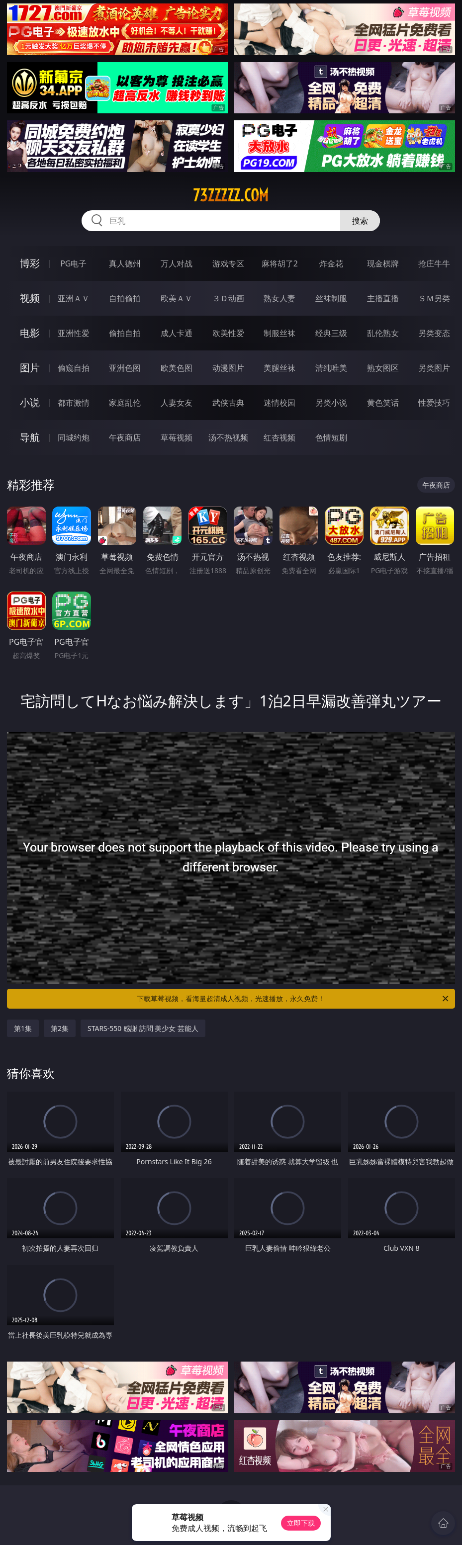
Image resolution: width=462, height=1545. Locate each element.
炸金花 (331, 263)
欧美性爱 (228, 333)
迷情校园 (279, 402)
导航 (30, 437)
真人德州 (125, 263)
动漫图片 (228, 367)
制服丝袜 (279, 333)
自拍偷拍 (125, 298)
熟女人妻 (279, 298)
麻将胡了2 (280, 263)
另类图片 (434, 367)
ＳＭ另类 (434, 298)
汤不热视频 (228, 437)
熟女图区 (383, 367)
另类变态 (434, 333)
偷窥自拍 (74, 367)
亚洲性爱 (74, 333)
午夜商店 (125, 437)
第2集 (60, 1028)
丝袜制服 (331, 298)
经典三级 (331, 333)
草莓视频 (176, 437)
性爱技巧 (434, 402)
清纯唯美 (331, 367)
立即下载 (301, 1523)
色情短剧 (331, 437)
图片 (30, 367)
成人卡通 (176, 333)
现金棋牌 (383, 263)
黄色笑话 (383, 402)
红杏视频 (279, 437)
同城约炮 (74, 437)
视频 (30, 298)
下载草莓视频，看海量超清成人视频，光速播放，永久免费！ (293, 999)
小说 (30, 402)
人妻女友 (176, 402)
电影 (30, 333)
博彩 (30, 263)
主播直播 (383, 298)
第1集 (23, 1028)
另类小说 (331, 402)
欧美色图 (176, 367)
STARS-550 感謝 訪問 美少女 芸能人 (143, 1028)
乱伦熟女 (383, 333)
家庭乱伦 (125, 402)
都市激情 (74, 402)
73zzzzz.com (231, 195)
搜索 (360, 220)
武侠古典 (228, 402)
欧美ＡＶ (176, 298)
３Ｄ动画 (228, 298)
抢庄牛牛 (434, 263)
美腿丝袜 (279, 367)
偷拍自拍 (125, 333)
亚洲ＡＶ (74, 298)
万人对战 (176, 263)
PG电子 (73, 263)
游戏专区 (228, 263)
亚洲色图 (125, 367)
